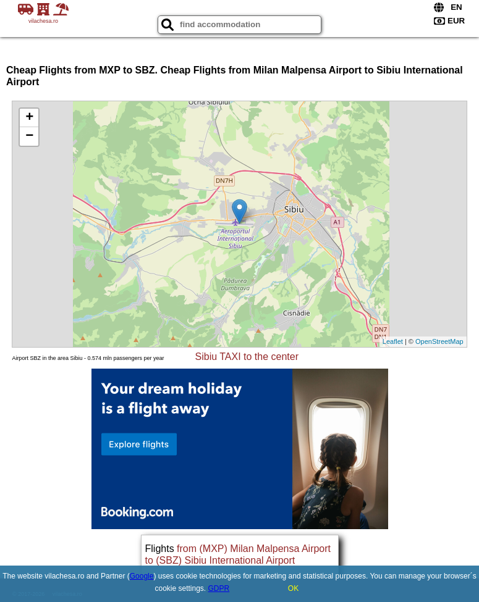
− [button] (29, 136)
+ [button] (29, 118)
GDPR (219, 588)
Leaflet (393, 341)
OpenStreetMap (439, 341)
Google (142, 576)
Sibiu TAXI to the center (247, 356)
